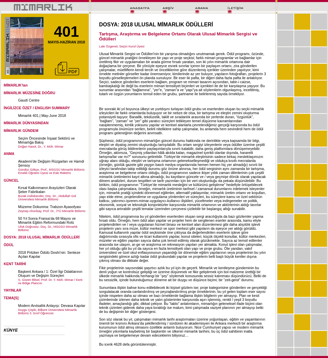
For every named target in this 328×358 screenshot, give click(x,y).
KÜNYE (11, 330)
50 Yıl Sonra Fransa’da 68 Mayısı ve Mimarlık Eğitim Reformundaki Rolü (47, 220)
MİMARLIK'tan (16, 85)
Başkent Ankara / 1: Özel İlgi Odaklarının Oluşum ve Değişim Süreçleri (50, 274)
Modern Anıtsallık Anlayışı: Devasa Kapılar (51, 306)
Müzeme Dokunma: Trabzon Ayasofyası (49, 207)
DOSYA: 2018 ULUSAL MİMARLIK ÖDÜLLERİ (42, 237)
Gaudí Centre (28, 100)
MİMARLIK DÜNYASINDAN (26, 123)
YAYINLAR (12, 290)
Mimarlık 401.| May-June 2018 (42, 116)
